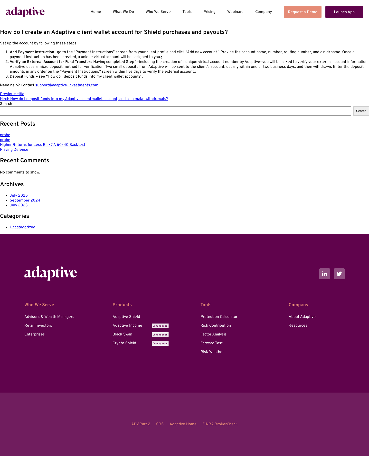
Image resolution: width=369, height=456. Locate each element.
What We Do (123, 12)
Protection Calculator (218, 316)
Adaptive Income (141, 325)
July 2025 (19, 195)
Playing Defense (14, 149)
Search (6, 103)
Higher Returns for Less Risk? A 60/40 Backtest (42, 144)
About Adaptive (302, 316)
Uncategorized (22, 227)
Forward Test (211, 343)
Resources (298, 325)
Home (96, 12)
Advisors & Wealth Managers (49, 316)
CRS (160, 424)
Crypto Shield (141, 343)
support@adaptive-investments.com (66, 85)
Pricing (209, 12)
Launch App (344, 12)
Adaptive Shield (126, 316)
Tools (187, 12)
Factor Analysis (213, 334)
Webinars (235, 12)
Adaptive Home (183, 424)
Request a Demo (302, 12)
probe (5, 135)
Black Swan (141, 334)
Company (263, 12)
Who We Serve (158, 12)
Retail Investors (38, 325)
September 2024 (25, 200)
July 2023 (19, 205)
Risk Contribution (215, 325)
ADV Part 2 (140, 424)
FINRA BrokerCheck (220, 424)
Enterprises (34, 334)
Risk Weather (212, 352)
